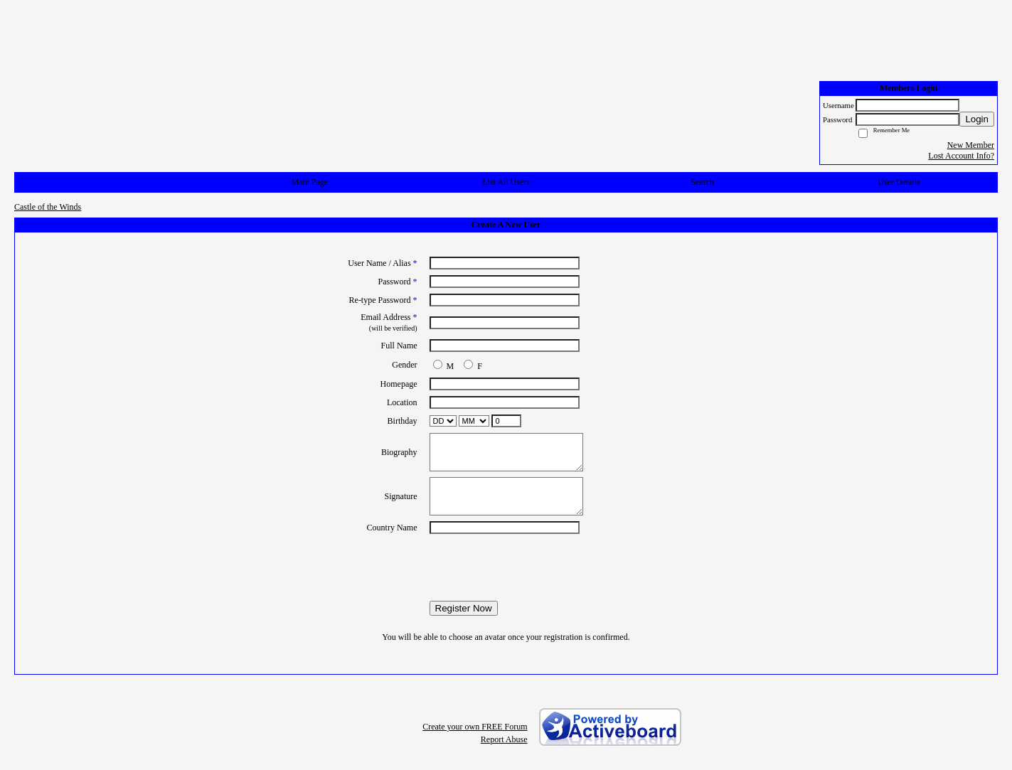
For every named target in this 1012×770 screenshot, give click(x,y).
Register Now (463, 608)
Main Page (309, 182)
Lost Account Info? (961, 156)
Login (977, 119)
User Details (899, 182)
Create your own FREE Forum (474, 727)
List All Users (506, 182)
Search (702, 182)
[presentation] (506, 567)
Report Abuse (504, 739)
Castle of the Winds (47, 207)
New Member (970, 145)
